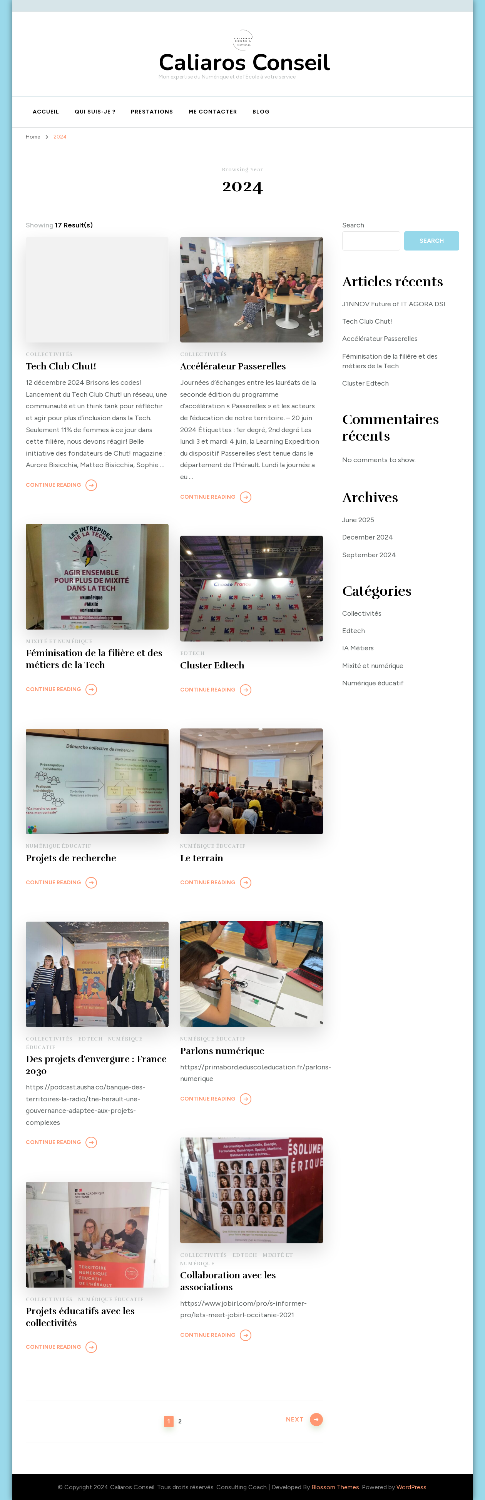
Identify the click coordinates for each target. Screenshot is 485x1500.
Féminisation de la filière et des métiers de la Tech (94, 659)
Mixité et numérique (59, 641)
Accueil (46, 112)
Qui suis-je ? (95, 112)
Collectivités (49, 354)
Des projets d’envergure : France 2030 (96, 1065)
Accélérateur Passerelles (233, 366)
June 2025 (358, 520)
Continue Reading (53, 484)
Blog (261, 112)
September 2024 (369, 555)
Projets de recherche (71, 858)
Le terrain (201, 858)
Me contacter (213, 112)
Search (353, 225)
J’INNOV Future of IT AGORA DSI (394, 304)
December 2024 (367, 537)
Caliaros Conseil (244, 62)
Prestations (152, 112)
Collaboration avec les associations (228, 1281)
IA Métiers (358, 648)
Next (295, 1420)
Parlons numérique (222, 1051)
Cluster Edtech (212, 665)
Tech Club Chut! (61, 366)
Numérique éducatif (213, 846)
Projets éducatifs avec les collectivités (80, 1317)
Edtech (192, 653)
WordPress (411, 1487)
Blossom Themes (335, 1487)
